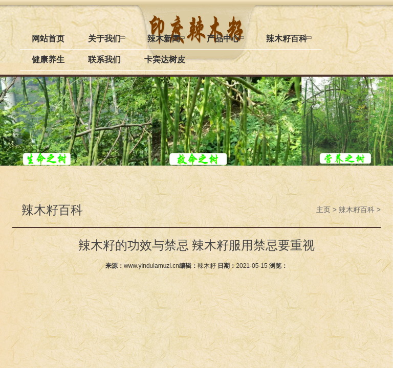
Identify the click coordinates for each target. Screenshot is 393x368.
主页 (323, 209)
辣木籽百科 (357, 209)
